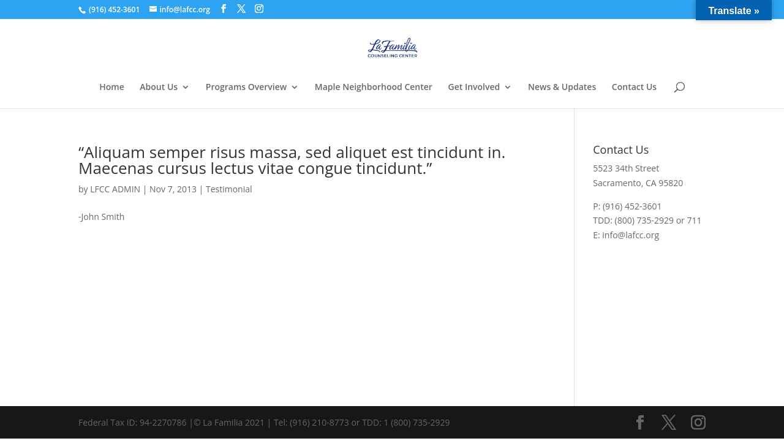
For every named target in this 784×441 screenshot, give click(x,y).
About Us (159, 87)
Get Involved (474, 87)
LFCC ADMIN (115, 189)
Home (111, 87)
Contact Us (634, 87)
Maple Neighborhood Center (373, 87)
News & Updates (562, 87)
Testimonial (229, 189)
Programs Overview (246, 87)
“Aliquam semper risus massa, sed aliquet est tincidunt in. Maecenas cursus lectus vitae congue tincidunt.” (291, 160)
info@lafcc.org (630, 235)
